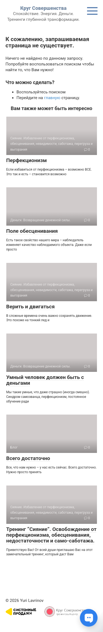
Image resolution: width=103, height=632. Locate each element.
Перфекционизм (26, 160)
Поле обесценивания (32, 231)
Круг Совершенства (43, 8)
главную (52, 97)
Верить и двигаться (30, 306)
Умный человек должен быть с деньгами (45, 380)
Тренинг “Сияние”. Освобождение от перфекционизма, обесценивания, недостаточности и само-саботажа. (51, 535)
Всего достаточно (28, 458)
